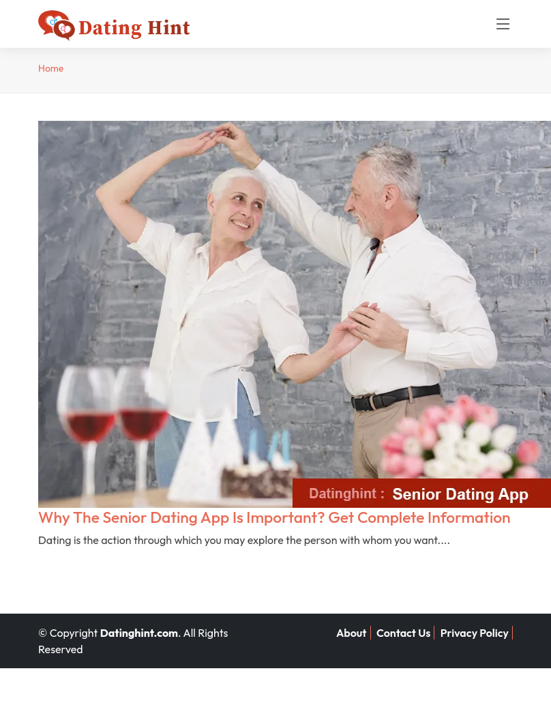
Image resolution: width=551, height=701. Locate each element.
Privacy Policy (475, 633)
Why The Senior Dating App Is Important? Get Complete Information (274, 517)
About (351, 633)
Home (50, 68)
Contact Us (403, 633)
